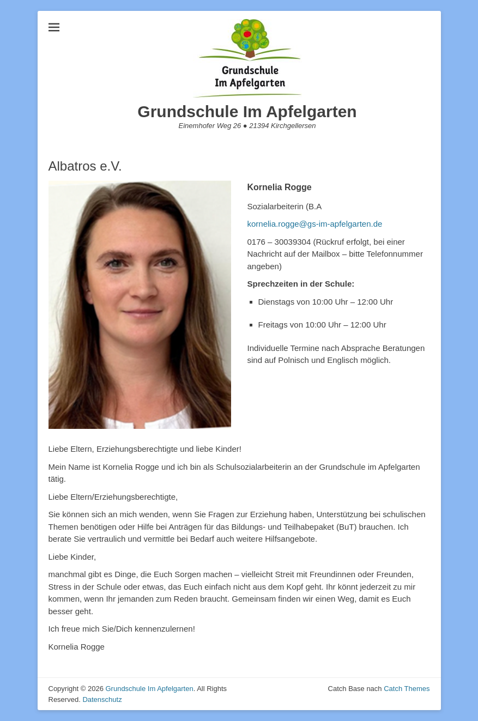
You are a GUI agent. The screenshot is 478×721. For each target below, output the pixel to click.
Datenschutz (102, 699)
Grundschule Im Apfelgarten (246, 111)
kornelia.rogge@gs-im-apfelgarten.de (315, 223)
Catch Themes (406, 688)
